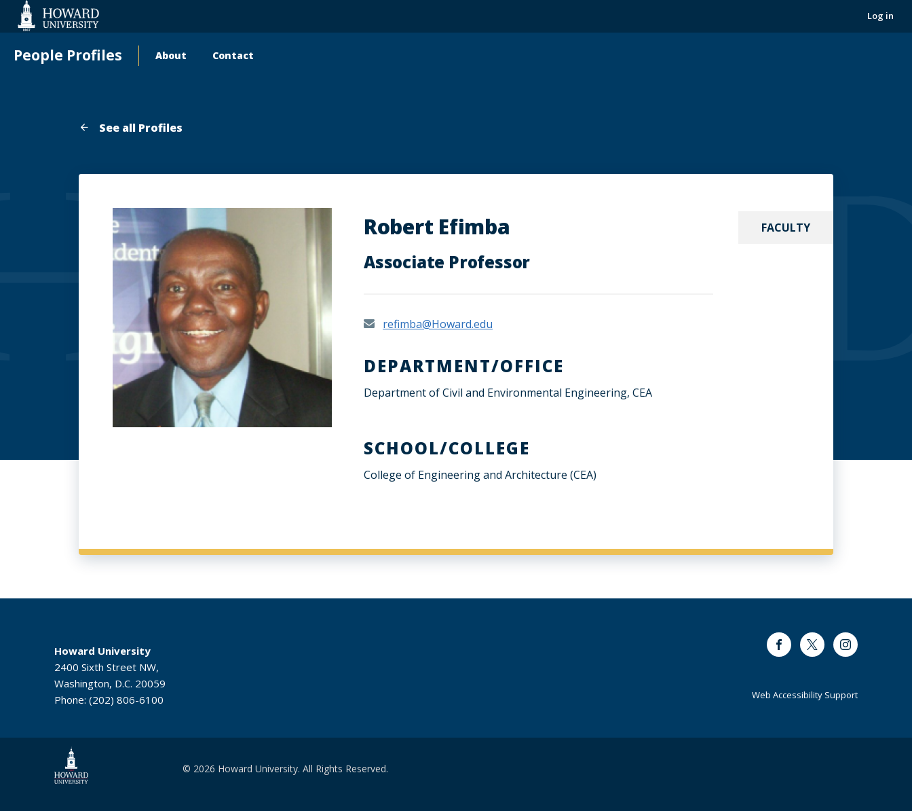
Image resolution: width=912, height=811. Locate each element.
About (171, 55)
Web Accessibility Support (805, 695)
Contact (233, 55)
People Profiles (68, 55)
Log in (880, 16)
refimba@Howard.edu (438, 324)
